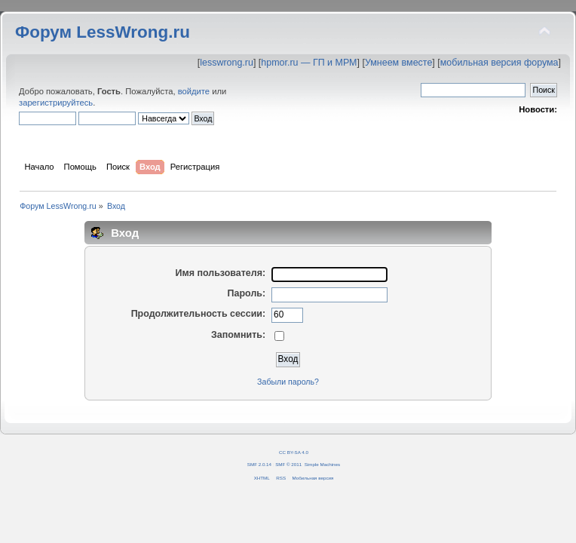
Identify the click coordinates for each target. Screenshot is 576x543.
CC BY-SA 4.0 (293, 452)
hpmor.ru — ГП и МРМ (309, 62)
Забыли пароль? (288, 381)
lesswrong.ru (226, 62)
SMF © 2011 (288, 464)
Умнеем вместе (398, 62)
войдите (194, 91)
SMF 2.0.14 (259, 464)
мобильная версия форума (499, 62)
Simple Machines (322, 464)
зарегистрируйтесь (56, 102)
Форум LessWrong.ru (102, 32)
